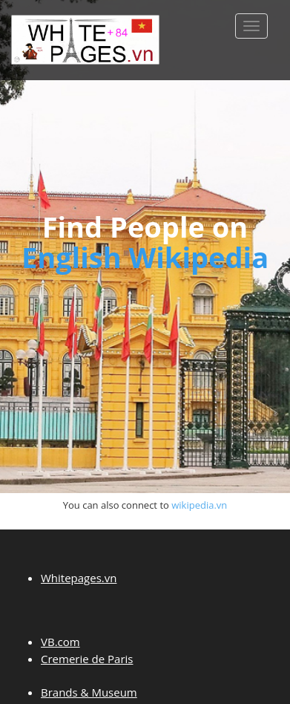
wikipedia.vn (199, 505)
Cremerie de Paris (87, 658)
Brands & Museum (89, 692)
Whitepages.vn (78, 577)
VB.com (60, 641)
